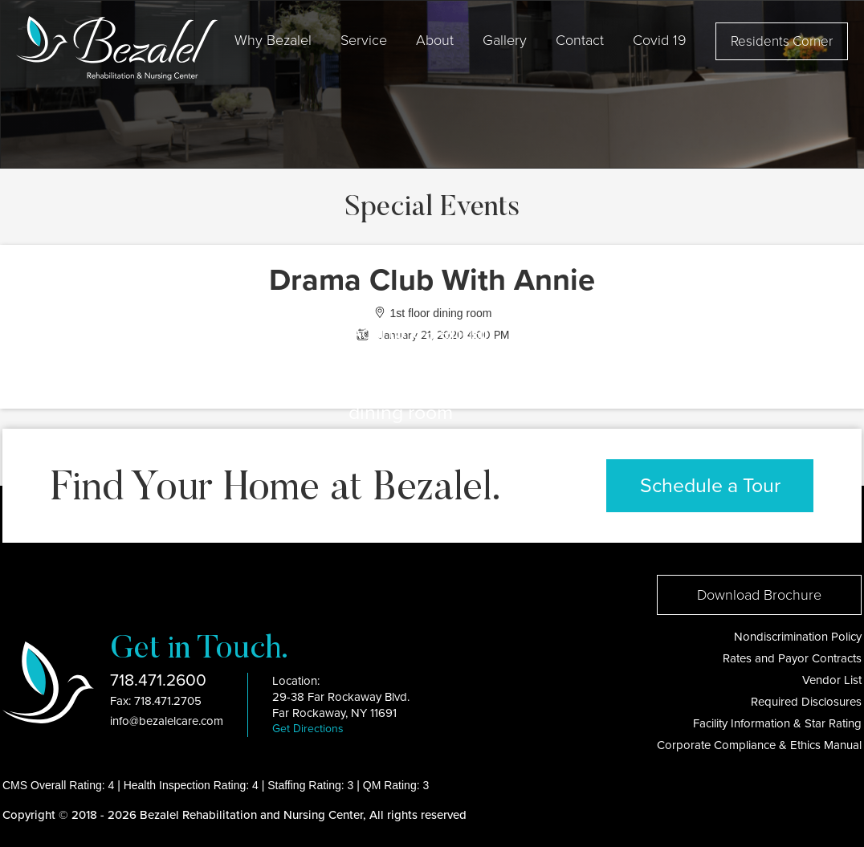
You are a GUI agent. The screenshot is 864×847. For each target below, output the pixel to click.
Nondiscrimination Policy (798, 636)
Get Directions (308, 728)
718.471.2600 (158, 680)
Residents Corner (782, 41)
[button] (273, 40)
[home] (117, 48)
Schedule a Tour (710, 486)
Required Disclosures (806, 701)
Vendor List (832, 680)
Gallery (505, 40)
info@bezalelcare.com (166, 721)
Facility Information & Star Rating (777, 723)
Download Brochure (759, 595)
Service (363, 40)
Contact (580, 40)
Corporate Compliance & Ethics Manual (759, 745)
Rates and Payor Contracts (792, 658)
